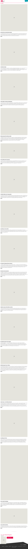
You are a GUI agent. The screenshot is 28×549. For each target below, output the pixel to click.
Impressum (3, 546)
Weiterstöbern (10, 537)
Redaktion (10, 546)
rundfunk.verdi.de (20, 546)
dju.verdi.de (24, 546)
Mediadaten (6, 546)
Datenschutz (15, 546)
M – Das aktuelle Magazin (6, 534)
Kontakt (13, 546)
